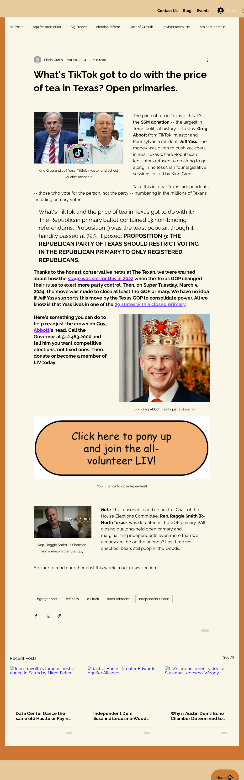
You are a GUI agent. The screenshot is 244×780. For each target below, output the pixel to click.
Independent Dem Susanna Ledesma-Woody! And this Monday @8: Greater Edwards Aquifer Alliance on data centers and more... (121, 716)
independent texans (154, 599)
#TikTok (93, 599)
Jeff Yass (72, 599)
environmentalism (176, 27)
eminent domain (212, 27)
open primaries (118, 599)
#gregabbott (47, 599)
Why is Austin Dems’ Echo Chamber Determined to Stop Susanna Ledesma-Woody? (197, 716)
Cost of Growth (141, 27)
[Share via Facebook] (36, 616)
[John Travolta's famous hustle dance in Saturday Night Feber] (44, 685)
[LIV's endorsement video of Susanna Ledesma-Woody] (199, 685)
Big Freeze (78, 27)
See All (228, 657)
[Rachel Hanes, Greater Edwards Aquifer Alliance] (122, 685)
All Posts (16, 27)
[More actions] (207, 60)
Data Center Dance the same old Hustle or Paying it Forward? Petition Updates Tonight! (43, 716)
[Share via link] (59, 616)
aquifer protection (47, 27)
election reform (108, 27)
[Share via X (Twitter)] (47, 616)
